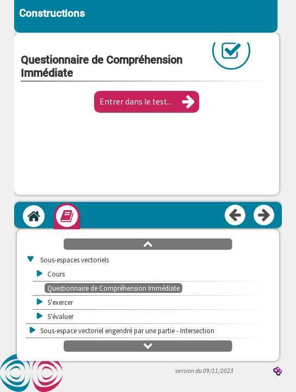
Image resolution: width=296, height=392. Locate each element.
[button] (146, 102)
